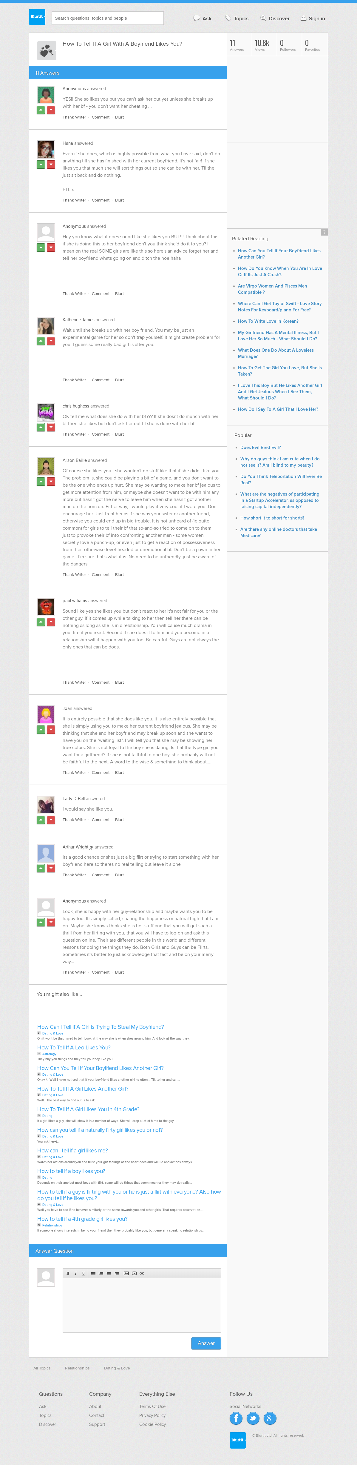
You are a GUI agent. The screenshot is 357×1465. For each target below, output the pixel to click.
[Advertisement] (131, 273)
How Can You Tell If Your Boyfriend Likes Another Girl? (100, 1068)
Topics (236, 18)
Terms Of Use (152, 1406)
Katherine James (79, 319)
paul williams (75, 600)
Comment (100, 117)
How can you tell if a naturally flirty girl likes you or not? (100, 1130)
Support (97, 1424)
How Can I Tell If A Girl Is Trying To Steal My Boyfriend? (100, 1027)
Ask (202, 18)
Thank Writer (74, 117)
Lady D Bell (74, 798)
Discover (274, 18)
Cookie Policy (152, 1424)
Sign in (312, 18)
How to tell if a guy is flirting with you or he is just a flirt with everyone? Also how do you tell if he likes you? (129, 1195)
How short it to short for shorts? (272, 518)
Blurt (119, 117)
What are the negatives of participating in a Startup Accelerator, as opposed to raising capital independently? (279, 500)
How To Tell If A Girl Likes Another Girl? (83, 1089)
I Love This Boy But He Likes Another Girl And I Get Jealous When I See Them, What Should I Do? (280, 392)
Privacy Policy (152, 1415)
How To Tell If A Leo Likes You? (74, 1047)
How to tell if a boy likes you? (71, 1171)
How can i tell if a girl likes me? (72, 1150)
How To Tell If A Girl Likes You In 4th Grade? (88, 1109)
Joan (67, 708)
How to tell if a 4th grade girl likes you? (82, 1219)
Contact (96, 1415)
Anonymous (74, 88)
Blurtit (37, 18)
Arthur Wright (75, 847)
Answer (206, 1343)
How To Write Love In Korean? (268, 321)
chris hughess (76, 406)
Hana (68, 143)
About (95, 1406)
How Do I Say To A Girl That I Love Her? (278, 409)
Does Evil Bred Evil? (260, 448)
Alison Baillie (75, 460)
